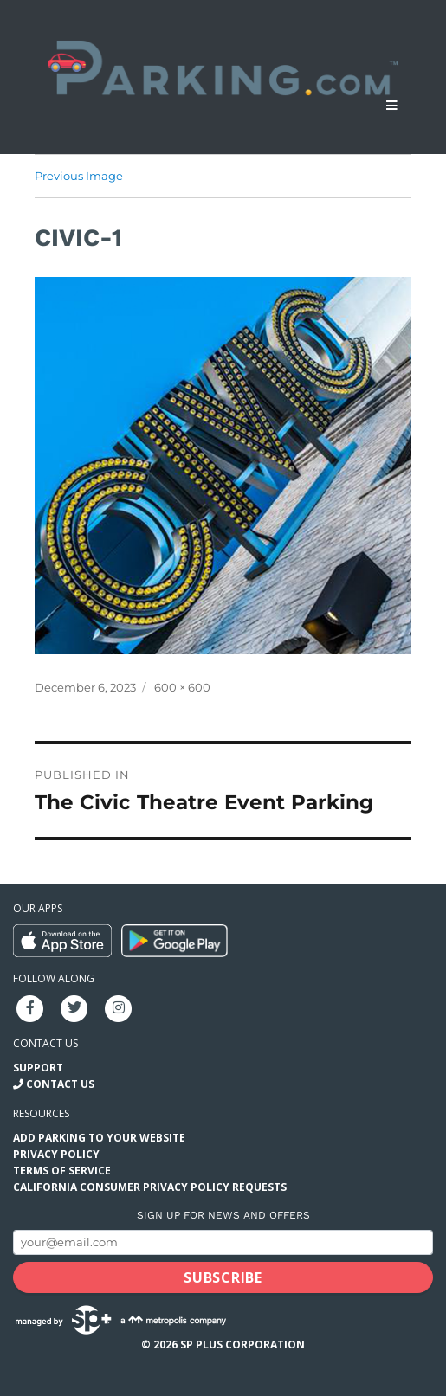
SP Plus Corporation (242, 1344)
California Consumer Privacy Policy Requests (150, 1187)
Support (38, 1067)
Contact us (45, 1043)
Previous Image (79, 176)
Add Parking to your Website (99, 1137)
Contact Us (60, 1084)
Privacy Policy (56, 1154)
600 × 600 (182, 687)
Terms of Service (62, 1170)
